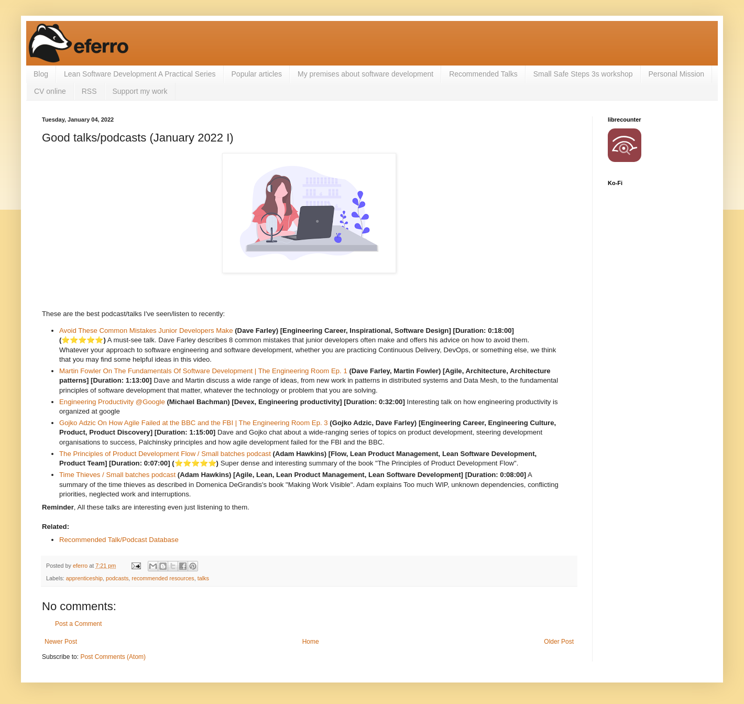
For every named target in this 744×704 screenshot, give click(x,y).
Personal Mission (677, 74)
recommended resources (163, 578)
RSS (89, 91)
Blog (41, 74)
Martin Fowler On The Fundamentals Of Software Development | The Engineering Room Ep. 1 (203, 371)
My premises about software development (365, 74)
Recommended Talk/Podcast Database (119, 540)
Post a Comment (78, 623)
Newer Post (61, 641)
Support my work (140, 91)
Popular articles (257, 74)
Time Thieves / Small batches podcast (117, 475)
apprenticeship (84, 578)
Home (310, 641)
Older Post (559, 641)
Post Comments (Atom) (113, 656)
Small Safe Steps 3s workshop (583, 74)
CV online (50, 91)
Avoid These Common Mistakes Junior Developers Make (146, 330)
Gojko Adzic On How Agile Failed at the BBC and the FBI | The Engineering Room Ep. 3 (193, 423)
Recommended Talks (483, 74)
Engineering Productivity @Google (112, 402)
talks (203, 578)
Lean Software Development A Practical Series (140, 74)
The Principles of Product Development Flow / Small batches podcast (166, 454)
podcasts (117, 578)
